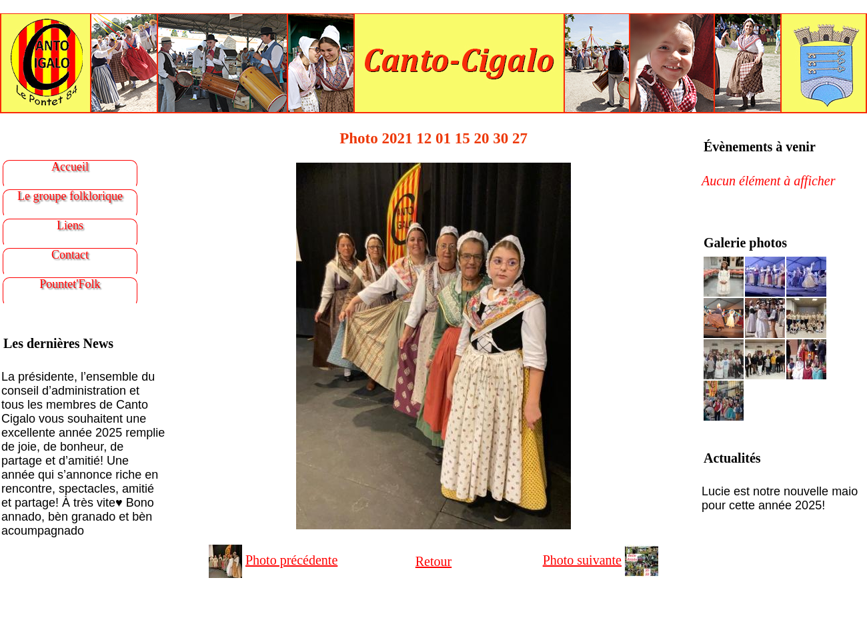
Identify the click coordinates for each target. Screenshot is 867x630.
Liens (70, 225)
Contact (70, 255)
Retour (433, 561)
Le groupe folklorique (70, 196)
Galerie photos (745, 242)
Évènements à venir (760, 146)
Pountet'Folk (69, 284)
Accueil (70, 167)
